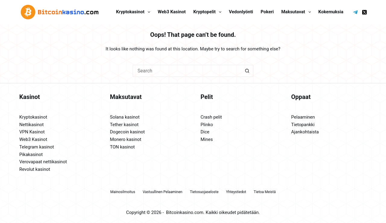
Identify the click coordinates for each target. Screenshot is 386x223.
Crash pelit (211, 117)
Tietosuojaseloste (204, 192)
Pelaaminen (303, 117)
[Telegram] (355, 12)
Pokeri (267, 11)
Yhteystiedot (236, 192)
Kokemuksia (330, 11)
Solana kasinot (125, 117)
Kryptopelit (208, 12)
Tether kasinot (124, 124)
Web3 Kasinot (33, 139)
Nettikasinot (31, 124)
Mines (207, 139)
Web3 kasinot (172, 11)
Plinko (207, 124)
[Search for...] (187, 71)
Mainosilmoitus (122, 192)
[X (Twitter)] (364, 12)
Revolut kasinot (34, 169)
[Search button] (247, 71)
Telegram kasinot (36, 147)
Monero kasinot (125, 139)
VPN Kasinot (32, 132)
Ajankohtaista (305, 132)
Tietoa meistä (265, 192)
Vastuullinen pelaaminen (162, 192)
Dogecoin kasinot (127, 132)
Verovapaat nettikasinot (43, 161)
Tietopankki (303, 124)
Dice (205, 132)
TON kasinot (122, 147)
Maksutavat (297, 12)
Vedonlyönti (241, 11)
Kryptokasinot (134, 12)
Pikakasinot (31, 154)
